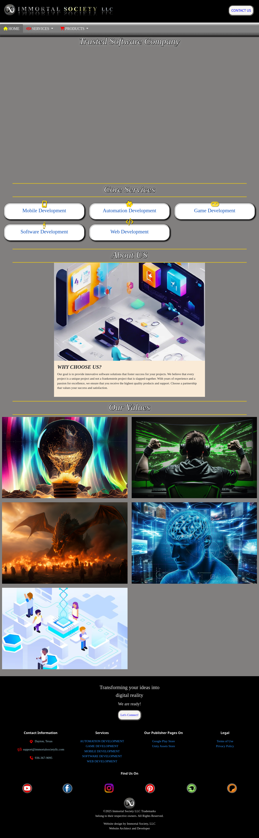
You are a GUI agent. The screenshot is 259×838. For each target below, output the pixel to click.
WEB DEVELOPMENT (102, 761)
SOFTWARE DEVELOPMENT (102, 756)
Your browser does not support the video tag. (129, 113)
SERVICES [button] (38, 29)
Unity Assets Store (163, 746)
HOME (11, 29)
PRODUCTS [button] (72, 29)
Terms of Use (225, 741)
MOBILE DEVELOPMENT (102, 751)
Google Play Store (163, 741)
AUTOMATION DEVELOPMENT (102, 741)
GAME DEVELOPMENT (102, 746)
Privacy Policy (225, 746)
